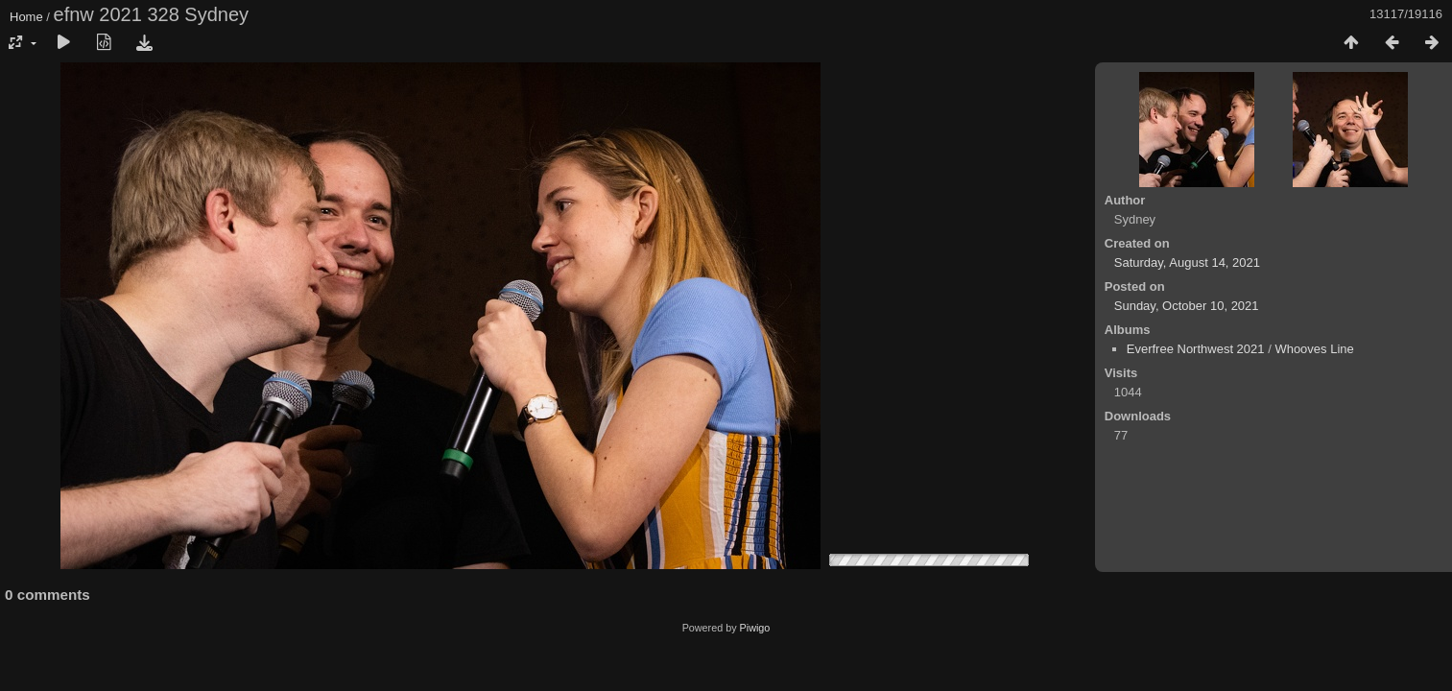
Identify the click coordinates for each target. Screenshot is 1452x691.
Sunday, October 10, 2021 (1186, 305)
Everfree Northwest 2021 (1196, 349)
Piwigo (755, 627)
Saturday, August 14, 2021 (1187, 262)
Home (26, 17)
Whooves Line (1313, 349)
